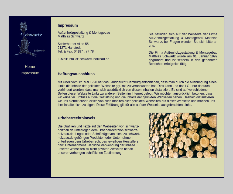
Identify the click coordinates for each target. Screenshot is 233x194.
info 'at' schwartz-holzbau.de (89, 59)
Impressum (29, 73)
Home (30, 66)
